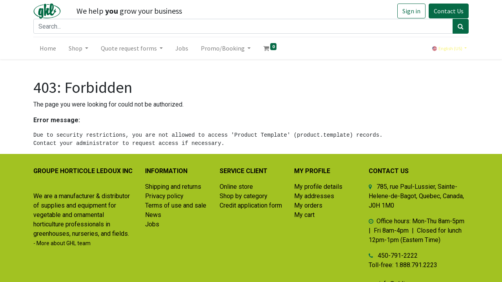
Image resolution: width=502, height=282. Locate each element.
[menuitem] (47, 48)
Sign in (411, 11)
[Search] (461, 26)
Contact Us (449, 11)
